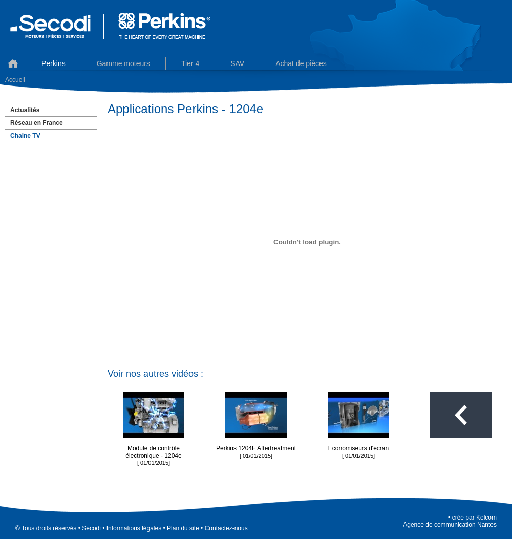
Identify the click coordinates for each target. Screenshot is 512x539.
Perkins (53, 63)
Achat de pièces (301, 63)
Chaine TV (25, 135)
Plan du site (183, 528)
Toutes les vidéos (461, 415)
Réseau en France (36, 122)
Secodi (91, 528)
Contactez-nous (226, 528)
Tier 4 (190, 63)
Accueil (13, 63)
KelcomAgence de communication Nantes (450, 521)
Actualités (24, 110)
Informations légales (133, 528)
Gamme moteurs (123, 63)
